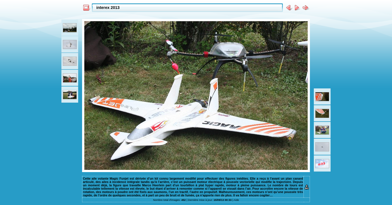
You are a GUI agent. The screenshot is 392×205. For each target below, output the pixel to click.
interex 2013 (107, 7)
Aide (236, 199)
